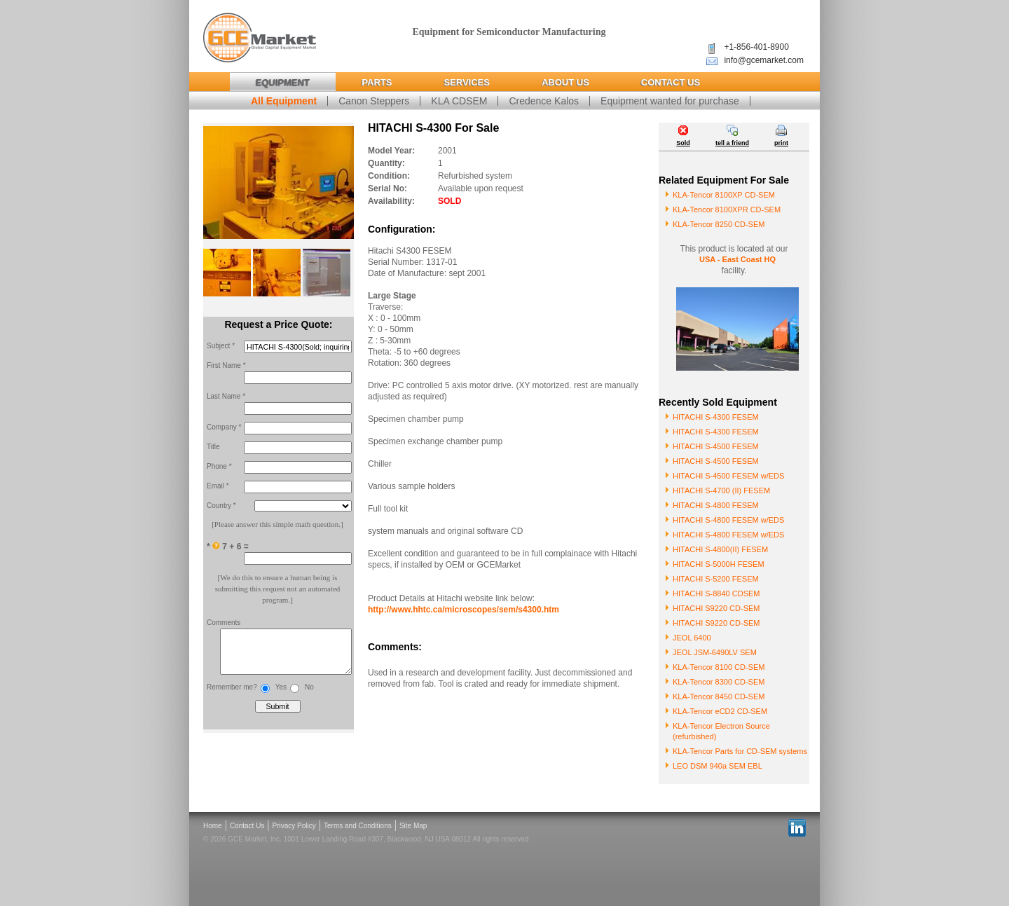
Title (213, 447)
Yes (281, 694)
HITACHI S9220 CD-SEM (716, 608)
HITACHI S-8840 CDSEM (716, 593)
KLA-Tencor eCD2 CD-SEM (720, 711)
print (781, 142)
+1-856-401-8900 (756, 47)
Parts (377, 82)
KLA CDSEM (459, 101)
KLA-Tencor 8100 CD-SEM (718, 667)
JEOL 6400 (692, 637)
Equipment (283, 82)
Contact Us (670, 82)
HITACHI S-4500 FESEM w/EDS (728, 476)
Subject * (221, 346)
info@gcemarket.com (764, 60)
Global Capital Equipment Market (259, 38)
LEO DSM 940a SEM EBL (717, 766)
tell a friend (732, 142)
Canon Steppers (373, 101)
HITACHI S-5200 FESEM (716, 579)
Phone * (219, 466)
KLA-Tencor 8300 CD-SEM (718, 682)
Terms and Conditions (358, 826)
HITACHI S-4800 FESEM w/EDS (728, 520)
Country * (221, 505)
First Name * (226, 365)
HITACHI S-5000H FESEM (718, 564)
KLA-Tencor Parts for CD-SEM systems (740, 751)
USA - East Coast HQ (737, 259)
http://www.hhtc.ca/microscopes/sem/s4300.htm (463, 610)
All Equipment (284, 101)
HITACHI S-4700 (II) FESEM (721, 490)
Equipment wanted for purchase (669, 101)
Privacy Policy (294, 826)
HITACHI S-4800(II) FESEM (720, 549)
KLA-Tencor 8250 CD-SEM (718, 224)
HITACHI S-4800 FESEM (716, 505)
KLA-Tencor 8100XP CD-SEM (724, 195)
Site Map (413, 826)
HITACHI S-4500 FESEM (716, 446)
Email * (218, 486)
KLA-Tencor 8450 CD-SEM (718, 696)
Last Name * (226, 396)
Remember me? (232, 694)
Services (467, 82)
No (309, 694)
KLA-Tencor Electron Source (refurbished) (721, 731)
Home (212, 826)
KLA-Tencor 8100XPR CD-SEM (727, 209)
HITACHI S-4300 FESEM (716, 417)
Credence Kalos (544, 101)
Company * (224, 427)
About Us (565, 82)
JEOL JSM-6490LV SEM (715, 652)
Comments (223, 622)
